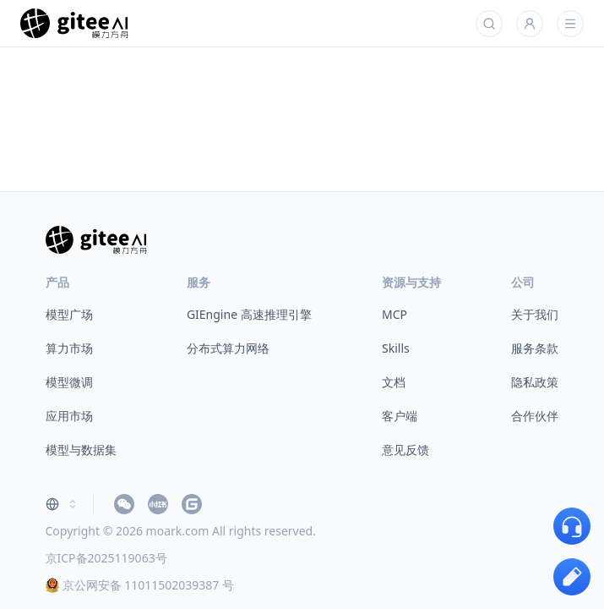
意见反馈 (405, 450)
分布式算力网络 (228, 348)
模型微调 (69, 382)
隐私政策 (534, 382)
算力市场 (69, 348)
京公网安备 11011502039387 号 (140, 585)
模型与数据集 (81, 450)
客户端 (399, 416)
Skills (396, 348)
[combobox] (62, 504)
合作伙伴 (534, 416)
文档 (393, 382)
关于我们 (534, 314)
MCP (394, 314)
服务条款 (534, 348)
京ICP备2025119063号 (106, 558)
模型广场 (69, 314)
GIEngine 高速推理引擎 (249, 314)
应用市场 (69, 416)
